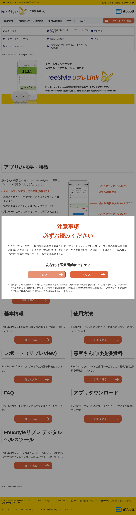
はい (44, 274)
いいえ (87, 274)
